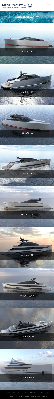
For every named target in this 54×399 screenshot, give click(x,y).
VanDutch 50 (27, 92)
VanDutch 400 (27, 377)
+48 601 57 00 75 (13, 396)
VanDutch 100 (27, 214)
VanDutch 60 (27, 133)
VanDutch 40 (27, 51)
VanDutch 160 (27, 255)
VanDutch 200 (27, 296)
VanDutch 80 (27, 174)
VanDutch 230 (27, 336)
